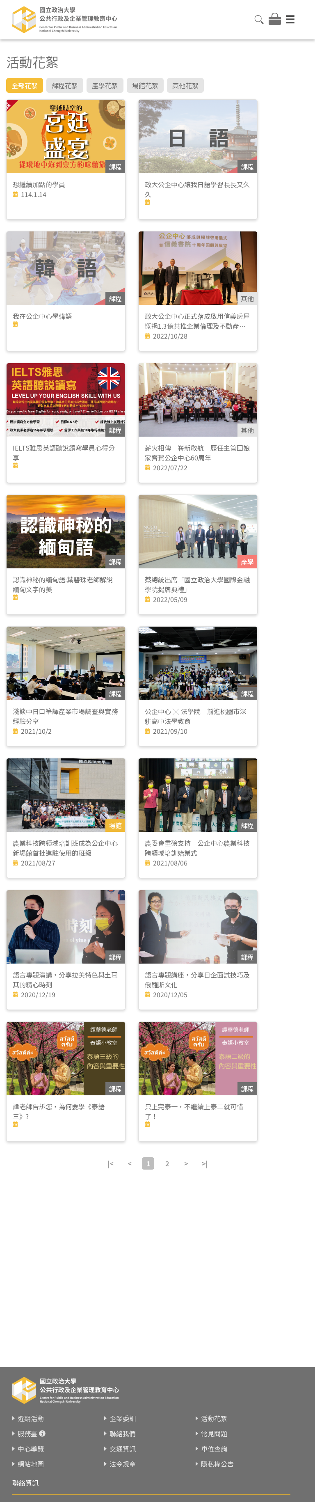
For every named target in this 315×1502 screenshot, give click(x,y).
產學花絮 (105, 85)
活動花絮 (214, 1418)
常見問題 (214, 1433)
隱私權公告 (217, 1464)
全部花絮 (24, 85)
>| (205, 1163)
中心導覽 (31, 1449)
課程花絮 (65, 85)
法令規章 (123, 1464)
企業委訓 (123, 1418)
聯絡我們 (123, 1433)
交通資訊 (123, 1449)
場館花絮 (145, 85)
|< (110, 1163)
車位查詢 (214, 1449)
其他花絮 (185, 85)
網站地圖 (31, 1464)
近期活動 (31, 1418)
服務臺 (27, 1433)
